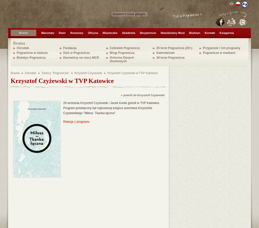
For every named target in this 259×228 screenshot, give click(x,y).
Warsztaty (47, 32)
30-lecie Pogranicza (170, 57)
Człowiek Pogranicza (125, 48)
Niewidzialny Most (173, 32)
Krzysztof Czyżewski (88, 73)
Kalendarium (165, 53)
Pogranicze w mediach (219, 53)
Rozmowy (76, 32)
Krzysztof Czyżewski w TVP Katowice (132, 73)
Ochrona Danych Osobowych (122, 59)
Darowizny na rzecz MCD (81, 57)
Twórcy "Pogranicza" (55, 73)
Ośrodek (23, 48)
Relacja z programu (76, 121)
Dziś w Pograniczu (76, 53)
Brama (23, 32)
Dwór (62, 32)
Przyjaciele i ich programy (221, 48)
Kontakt (210, 32)
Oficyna (93, 32)
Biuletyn (194, 32)
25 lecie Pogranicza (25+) (174, 48)
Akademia (128, 32)
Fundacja (70, 48)
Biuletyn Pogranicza (31, 57)
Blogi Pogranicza (122, 53)
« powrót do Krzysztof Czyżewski (143, 95)
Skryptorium (148, 32)
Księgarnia (227, 32)
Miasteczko (110, 32)
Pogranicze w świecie (32, 53)
